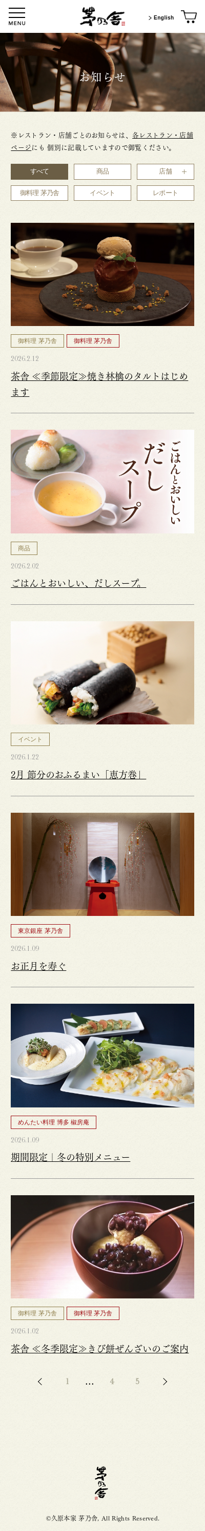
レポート (165, 193)
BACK (41, 1381)
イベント (102, 193)
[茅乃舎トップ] (102, 16)
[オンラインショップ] (189, 17)
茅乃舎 (102, 1483)
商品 (102, 171)
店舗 (165, 171)
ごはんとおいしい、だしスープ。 (78, 582)
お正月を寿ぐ (38, 965)
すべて (39, 171)
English (160, 18)
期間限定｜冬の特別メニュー (70, 1156)
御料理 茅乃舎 (39, 193)
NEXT (163, 1381)
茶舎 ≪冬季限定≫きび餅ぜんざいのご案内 (100, 1348)
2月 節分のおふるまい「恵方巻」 (78, 774)
